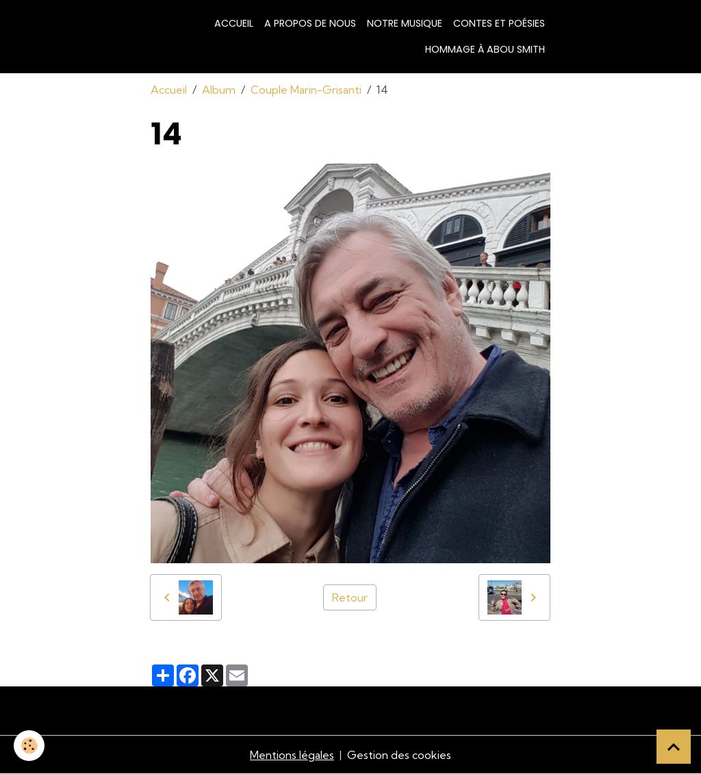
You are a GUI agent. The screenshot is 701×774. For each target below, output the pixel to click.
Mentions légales (292, 755)
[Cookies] (29, 745)
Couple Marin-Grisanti (306, 89)
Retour (350, 597)
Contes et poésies (499, 23)
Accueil (233, 23)
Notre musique (404, 23)
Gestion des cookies (399, 755)
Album (218, 89)
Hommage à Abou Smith (485, 49)
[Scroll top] (674, 747)
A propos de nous (310, 23)
